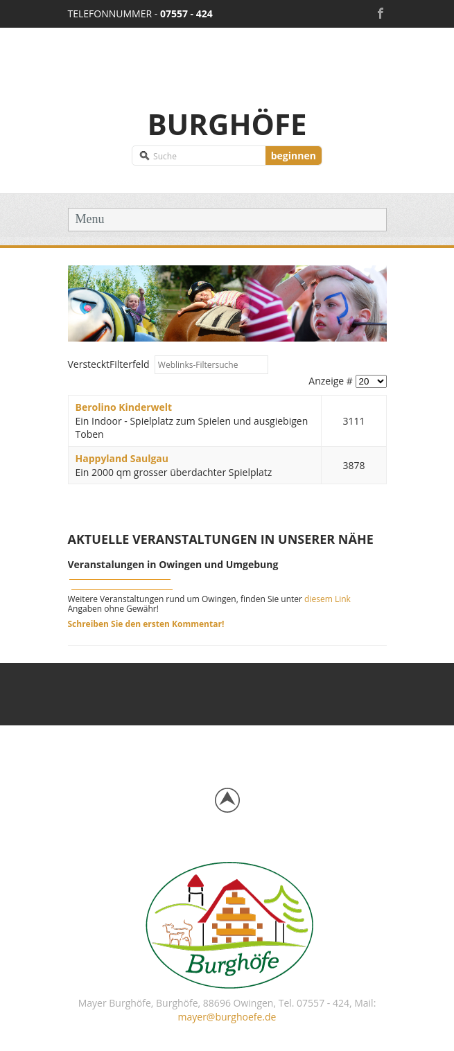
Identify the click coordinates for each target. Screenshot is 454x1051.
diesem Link (327, 599)
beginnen (293, 155)
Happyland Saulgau (122, 458)
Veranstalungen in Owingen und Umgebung (173, 564)
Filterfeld (110, 364)
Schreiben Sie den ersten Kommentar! (146, 624)
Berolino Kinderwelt (124, 407)
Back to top (227, 800)
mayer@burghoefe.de (227, 1016)
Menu (90, 219)
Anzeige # (331, 380)
